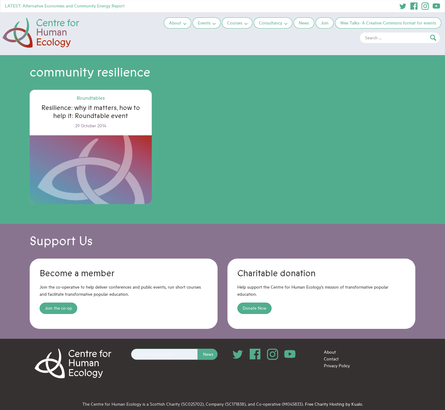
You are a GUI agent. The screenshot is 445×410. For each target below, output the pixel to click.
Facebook (414, 6)
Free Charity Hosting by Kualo (333, 404)
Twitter (403, 6)
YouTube (436, 6)
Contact (331, 359)
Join (324, 23)
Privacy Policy (337, 366)
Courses (234, 23)
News (304, 23)
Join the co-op (58, 308)
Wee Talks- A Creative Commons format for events (388, 23)
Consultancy (270, 23)
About (175, 23)
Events (204, 23)
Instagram (425, 6)
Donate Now (254, 308)
